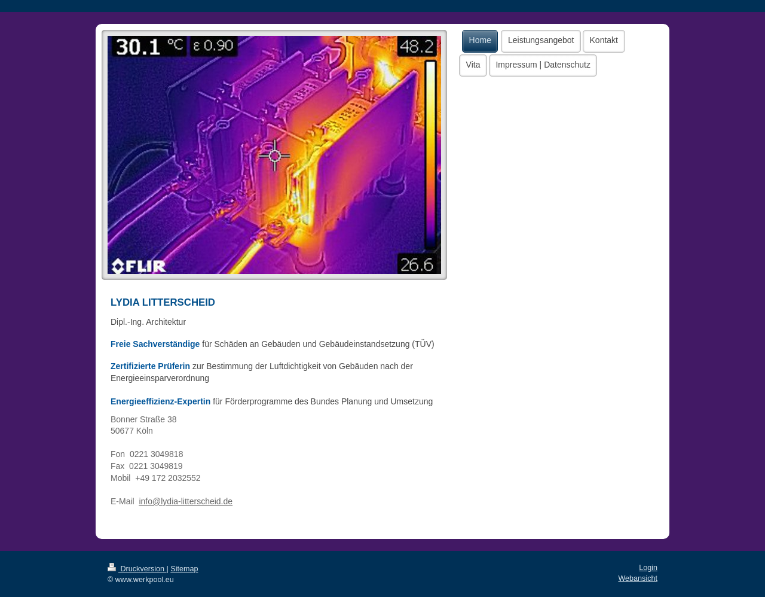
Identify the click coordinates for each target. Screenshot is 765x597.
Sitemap (184, 569)
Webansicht (637, 578)
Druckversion (137, 569)
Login (648, 568)
